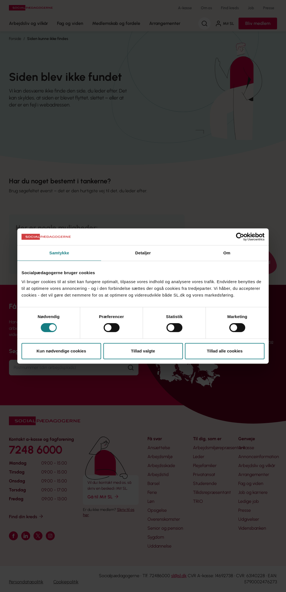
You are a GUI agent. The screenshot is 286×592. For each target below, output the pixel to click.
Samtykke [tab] (59, 252)
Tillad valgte (143, 351)
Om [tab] (226, 252)
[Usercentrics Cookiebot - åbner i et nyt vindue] (240, 237)
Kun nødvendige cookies (61, 351)
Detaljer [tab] (143, 252)
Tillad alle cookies (224, 351)
